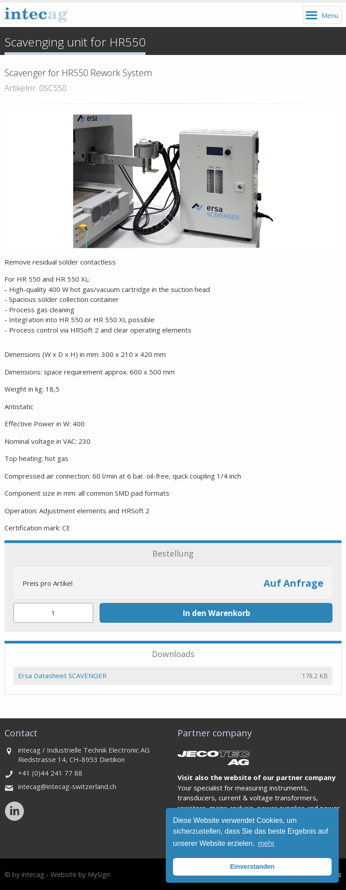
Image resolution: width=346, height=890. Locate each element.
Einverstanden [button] (252, 866)
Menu (329, 15)
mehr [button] (266, 843)
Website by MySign (80, 874)
